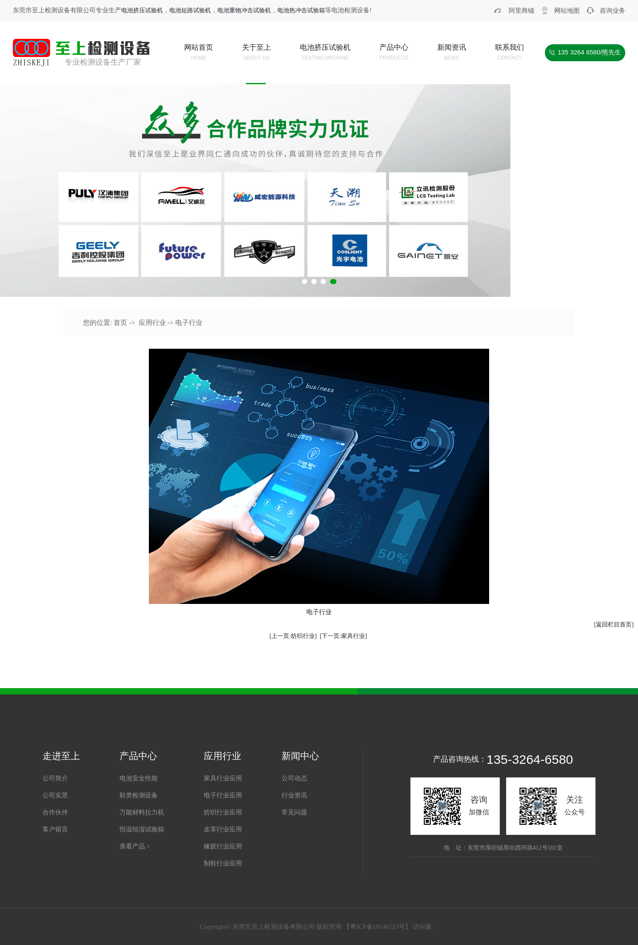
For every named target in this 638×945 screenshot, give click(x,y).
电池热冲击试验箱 (301, 10)
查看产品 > (135, 846)
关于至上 (256, 53)
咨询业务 (612, 10)
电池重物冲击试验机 (244, 10)
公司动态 (294, 778)
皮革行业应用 (223, 829)
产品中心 (393, 53)
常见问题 (294, 812)
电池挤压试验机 (142, 10)
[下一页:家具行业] (343, 636)
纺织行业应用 (223, 812)
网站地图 (567, 10)
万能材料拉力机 (142, 812)
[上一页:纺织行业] (293, 636)
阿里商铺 (521, 10)
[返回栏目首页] (614, 624)
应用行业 (152, 322)
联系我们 (509, 53)
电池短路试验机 (190, 10)
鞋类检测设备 (139, 795)
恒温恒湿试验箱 (142, 829)
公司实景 (55, 795)
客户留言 (55, 829)
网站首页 (198, 53)
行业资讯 (294, 795)
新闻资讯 (451, 53)
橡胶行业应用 (223, 846)
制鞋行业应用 (223, 863)
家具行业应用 (223, 778)
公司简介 (55, 778)
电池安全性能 (139, 778)
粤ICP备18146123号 (377, 926)
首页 (120, 322)
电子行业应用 (223, 795)
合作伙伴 (55, 812)
